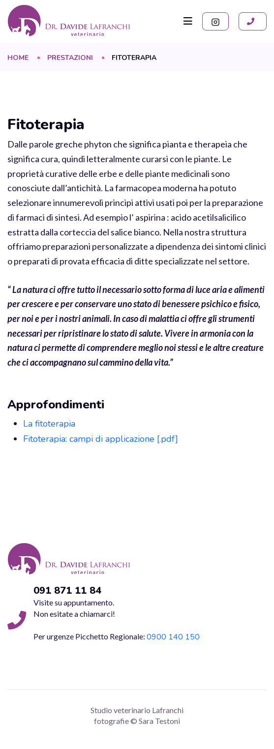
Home (18, 58)
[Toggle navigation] (187, 21)
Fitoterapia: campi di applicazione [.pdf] (100, 439)
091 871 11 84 (67, 591)
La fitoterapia (49, 424)
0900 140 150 (173, 637)
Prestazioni (70, 58)
